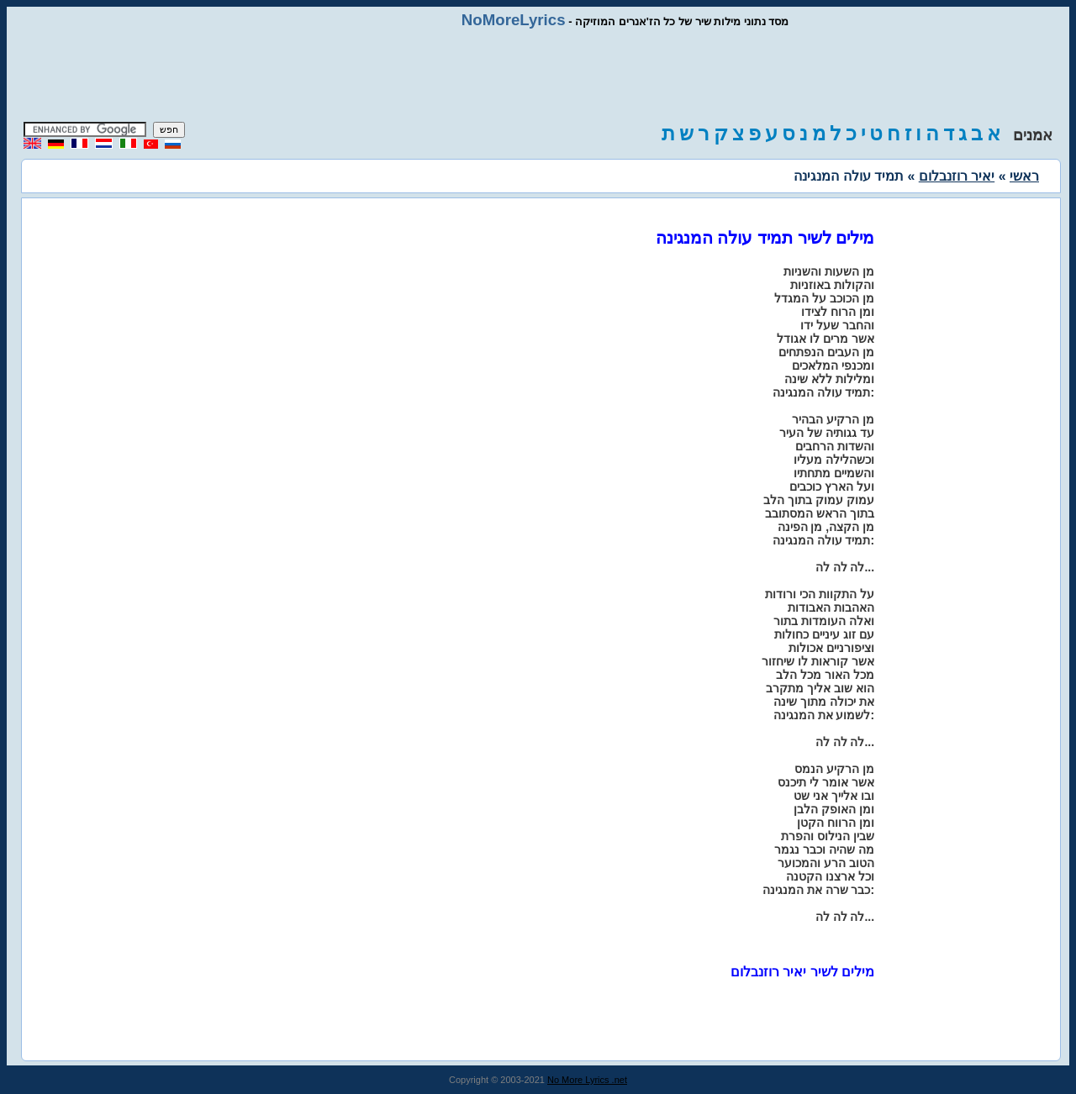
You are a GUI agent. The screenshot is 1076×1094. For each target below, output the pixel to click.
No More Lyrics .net (587, 1080)
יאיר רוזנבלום (956, 176)
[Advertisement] (538, 75)
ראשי (1024, 176)
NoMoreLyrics (514, 20)
